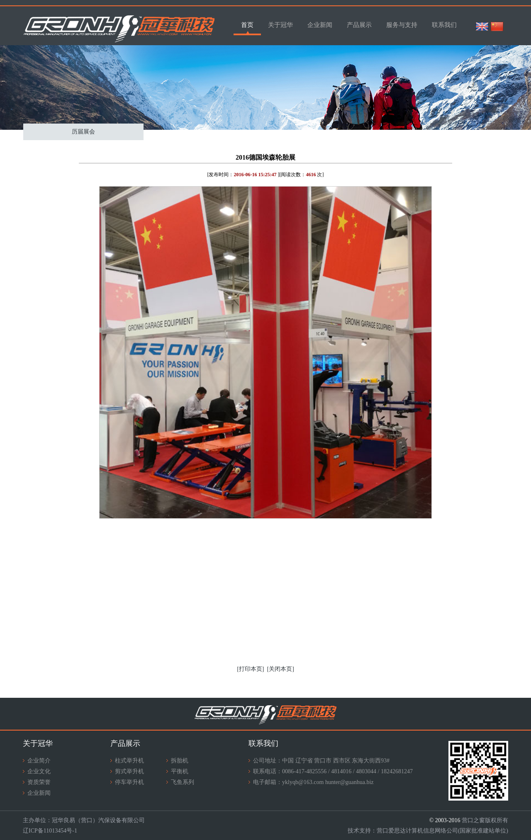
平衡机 (179, 771)
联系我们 (444, 25)
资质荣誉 (39, 782)
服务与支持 (401, 25)
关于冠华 (280, 25)
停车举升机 (129, 782)
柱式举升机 (129, 760)
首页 (247, 25)
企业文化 (39, 771)
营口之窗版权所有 (485, 820)
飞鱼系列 (182, 782)
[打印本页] (250, 669)
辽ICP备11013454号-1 (50, 831)
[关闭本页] (280, 669)
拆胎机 (179, 760)
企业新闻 (319, 25)
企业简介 (39, 760)
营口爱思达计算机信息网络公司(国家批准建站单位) (442, 831)
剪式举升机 (129, 771)
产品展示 (359, 25)
